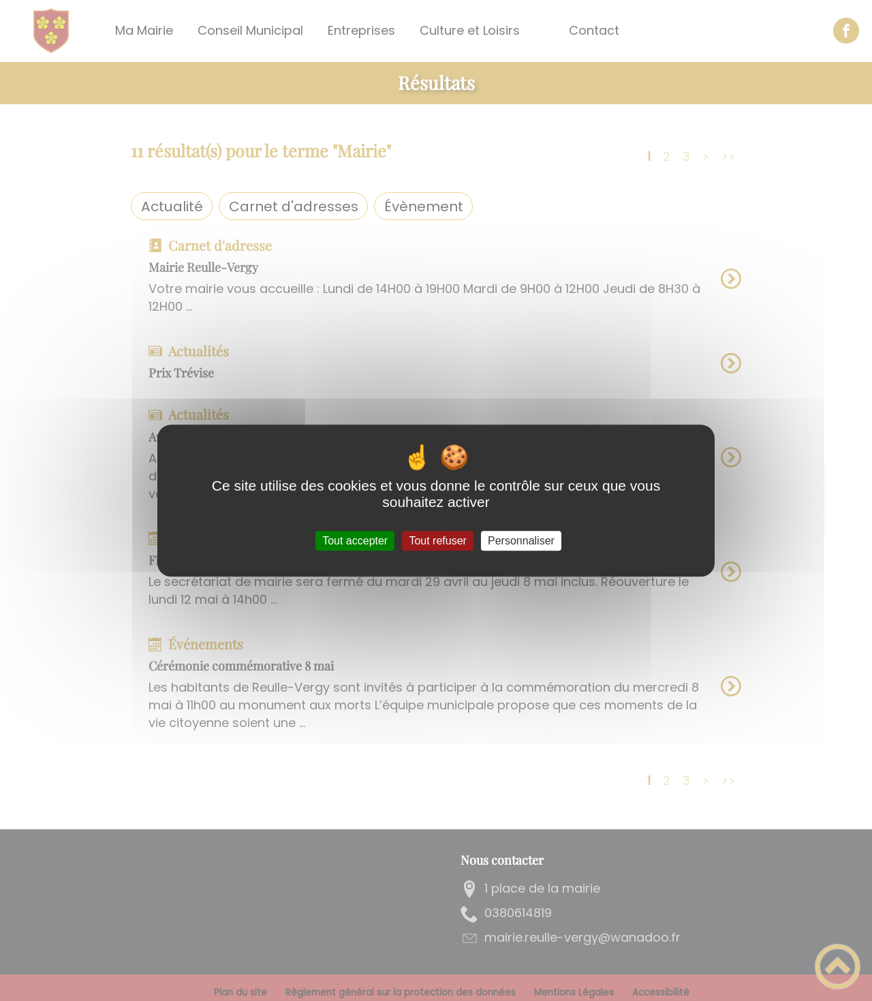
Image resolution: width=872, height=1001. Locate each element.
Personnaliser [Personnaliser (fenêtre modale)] (521, 540)
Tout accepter (355, 540)
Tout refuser (437, 540)
